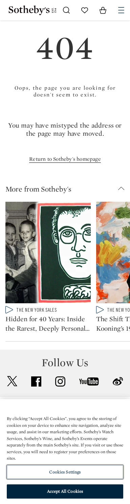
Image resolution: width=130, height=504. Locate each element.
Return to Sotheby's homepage (65, 158)
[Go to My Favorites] (84, 10)
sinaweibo (118, 381)
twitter (12, 381)
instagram (60, 381)
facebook (36, 381)
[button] (67, 189)
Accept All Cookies (65, 491)
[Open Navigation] (121, 10)
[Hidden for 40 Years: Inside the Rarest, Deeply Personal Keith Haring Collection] (48, 254)
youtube (89, 381)
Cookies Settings (65, 472)
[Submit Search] (66, 10)
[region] (65, 451)
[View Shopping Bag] (103, 10)
